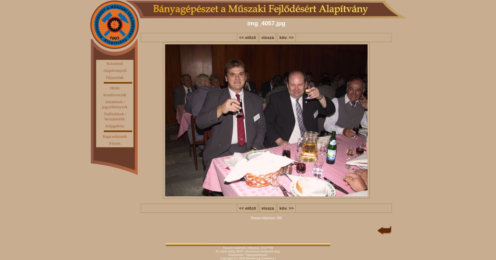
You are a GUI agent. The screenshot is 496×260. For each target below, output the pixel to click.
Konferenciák (115, 94)
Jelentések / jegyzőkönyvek (114, 104)
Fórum (115, 143)
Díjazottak (115, 77)
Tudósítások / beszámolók (115, 116)
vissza (267, 37)
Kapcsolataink (115, 136)
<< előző (247, 37)
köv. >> (286, 37)
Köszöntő (115, 63)
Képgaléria (115, 126)
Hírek (115, 88)
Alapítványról (115, 70)
